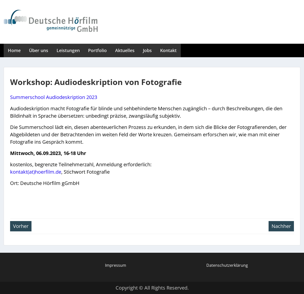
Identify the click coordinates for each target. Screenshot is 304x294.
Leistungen (68, 50)
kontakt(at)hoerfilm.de (35, 171)
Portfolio (97, 50)
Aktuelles (125, 50)
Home (14, 50)
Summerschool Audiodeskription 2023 (53, 97)
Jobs (147, 50)
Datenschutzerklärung (227, 265)
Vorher (21, 226)
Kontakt (168, 50)
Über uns (38, 50)
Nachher (281, 226)
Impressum (115, 265)
